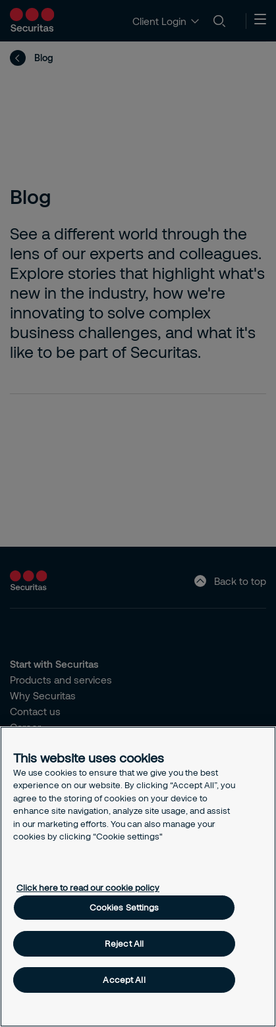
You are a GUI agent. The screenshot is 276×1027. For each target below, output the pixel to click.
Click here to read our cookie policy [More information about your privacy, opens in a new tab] (87, 887)
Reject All (124, 943)
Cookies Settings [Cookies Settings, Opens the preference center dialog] (124, 907)
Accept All (124, 979)
